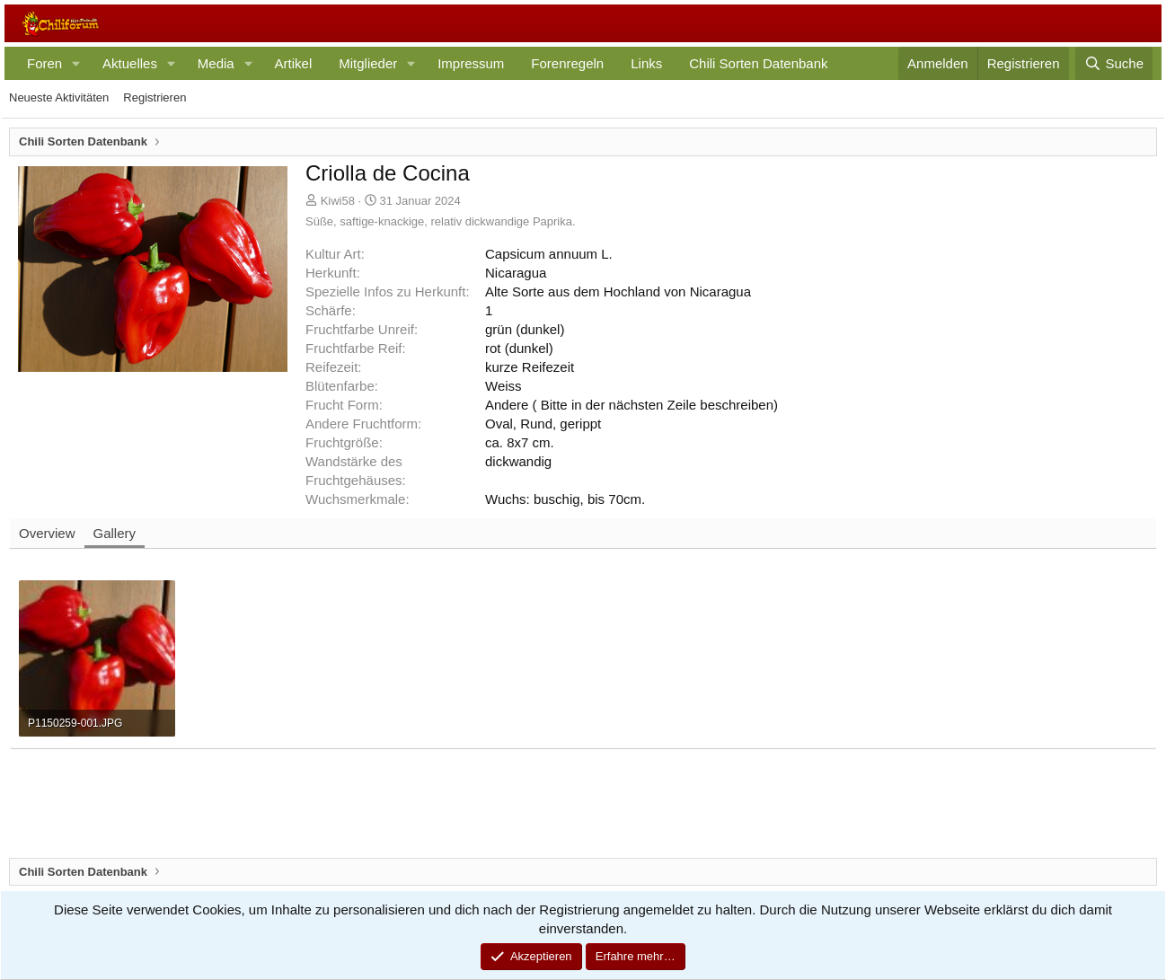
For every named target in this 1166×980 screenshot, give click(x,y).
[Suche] (1114, 63)
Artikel (294, 63)
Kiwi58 (338, 200)
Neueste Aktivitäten (59, 97)
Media (216, 63)
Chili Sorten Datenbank (758, 63)
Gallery (115, 533)
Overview (47, 533)
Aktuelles (129, 63)
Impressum (470, 63)
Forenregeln (567, 63)
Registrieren (154, 97)
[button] (76, 63)
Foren (44, 63)
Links (646, 63)
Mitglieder (368, 63)
